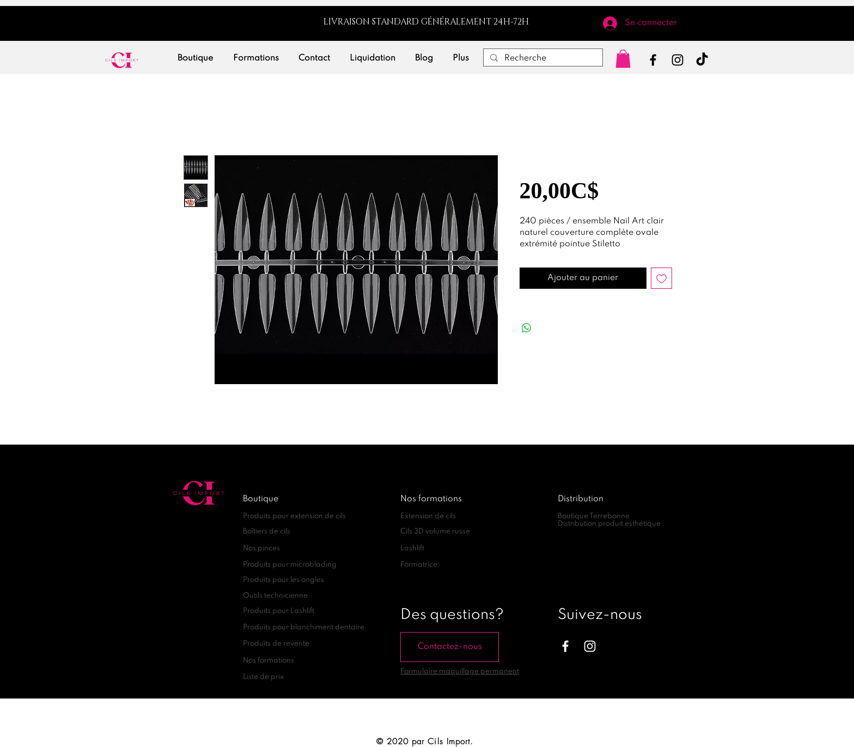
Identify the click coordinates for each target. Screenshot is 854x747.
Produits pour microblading (290, 564)
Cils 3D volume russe (435, 531)
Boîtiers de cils (266, 531)
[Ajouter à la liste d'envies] (661, 278)
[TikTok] (702, 60)
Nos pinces (261, 548)
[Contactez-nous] (449, 647)
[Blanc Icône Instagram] (589, 646)
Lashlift (412, 548)
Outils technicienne (275, 595)
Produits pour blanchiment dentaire (303, 627)
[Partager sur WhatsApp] (526, 328)
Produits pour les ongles (283, 580)
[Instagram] (677, 60)
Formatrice (418, 564)
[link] (623, 59)
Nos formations (268, 660)
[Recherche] (542, 59)
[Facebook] (653, 60)
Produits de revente (276, 643)
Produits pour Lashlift (278, 611)
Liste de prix (263, 677)
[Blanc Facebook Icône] (565, 646)
